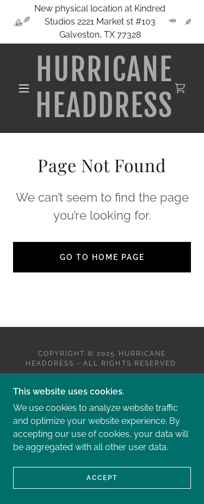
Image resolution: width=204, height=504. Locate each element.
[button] (24, 88)
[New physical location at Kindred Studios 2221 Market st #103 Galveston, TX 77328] (102, 21)
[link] (104, 88)
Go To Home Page (102, 257)
